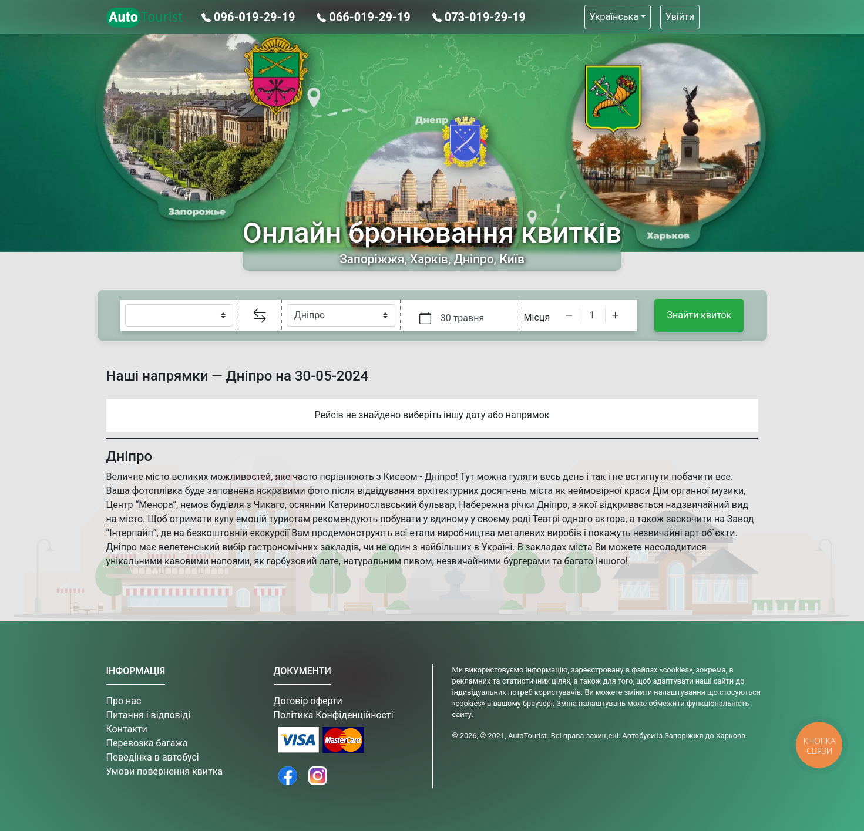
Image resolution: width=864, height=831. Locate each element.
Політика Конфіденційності (334, 715)
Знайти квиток (699, 315)
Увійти (679, 16)
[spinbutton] (592, 315)
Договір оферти (308, 700)
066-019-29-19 (365, 17)
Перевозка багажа (147, 743)
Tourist (144, 18)
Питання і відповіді (148, 715)
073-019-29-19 (479, 17)
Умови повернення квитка (164, 771)
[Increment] (616, 315)
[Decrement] (569, 315)
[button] (617, 17)
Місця (537, 317)
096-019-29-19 (249, 17)
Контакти (126, 729)
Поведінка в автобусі (152, 757)
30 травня (463, 318)
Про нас (124, 700)
